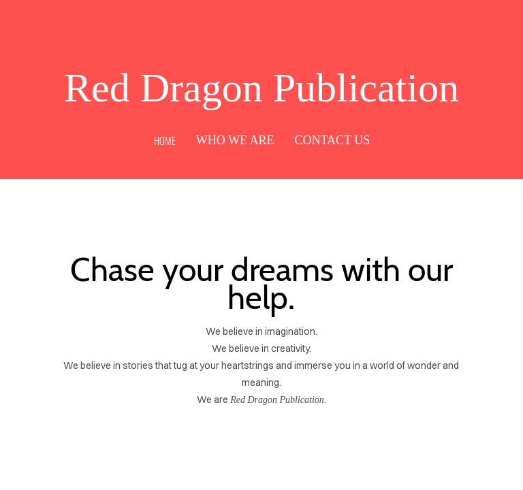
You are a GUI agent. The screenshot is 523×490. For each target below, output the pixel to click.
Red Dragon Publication (261, 87)
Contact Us (332, 140)
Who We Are (235, 140)
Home (165, 140)
